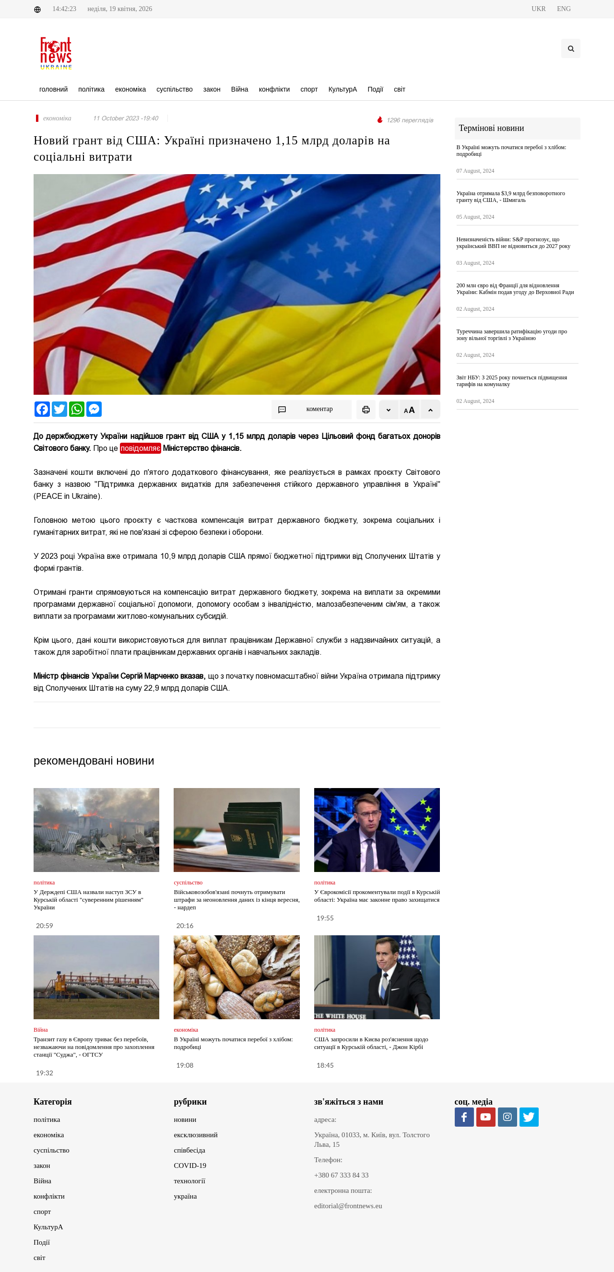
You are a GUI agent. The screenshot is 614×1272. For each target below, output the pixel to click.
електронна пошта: (343, 1190)
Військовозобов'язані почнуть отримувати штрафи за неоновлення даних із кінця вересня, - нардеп (236, 899)
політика (47, 1119)
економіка (49, 1135)
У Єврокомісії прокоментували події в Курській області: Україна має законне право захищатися (377, 895)
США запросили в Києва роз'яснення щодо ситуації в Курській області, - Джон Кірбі (371, 1043)
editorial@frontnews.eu (348, 1206)
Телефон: (328, 1160)
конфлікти (49, 1196)
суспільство (52, 1150)
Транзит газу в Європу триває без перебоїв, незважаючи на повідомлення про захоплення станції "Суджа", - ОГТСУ (94, 1047)
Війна (42, 1181)
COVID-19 (190, 1165)
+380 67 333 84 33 (341, 1175)
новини (185, 1119)
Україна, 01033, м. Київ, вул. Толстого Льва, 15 (372, 1139)
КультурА (48, 1227)
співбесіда (189, 1150)
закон (42, 1165)
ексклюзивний (196, 1135)
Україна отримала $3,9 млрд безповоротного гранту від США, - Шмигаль (511, 196)
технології (189, 1181)
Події (42, 1242)
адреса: (325, 1119)
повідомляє (140, 448)
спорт (42, 1211)
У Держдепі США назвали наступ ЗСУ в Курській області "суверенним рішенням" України (88, 899)
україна (185, 1196)
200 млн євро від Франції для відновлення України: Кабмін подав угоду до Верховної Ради (515, 288)
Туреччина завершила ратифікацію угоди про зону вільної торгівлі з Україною (512, 335)
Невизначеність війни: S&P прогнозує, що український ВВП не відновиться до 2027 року (514, 242)
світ (39, 1257)
